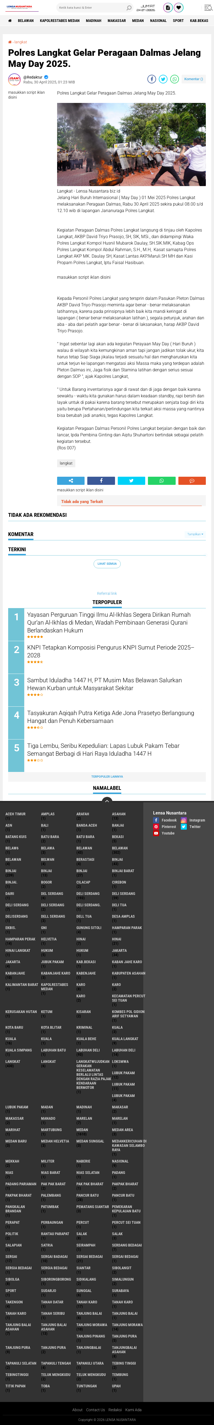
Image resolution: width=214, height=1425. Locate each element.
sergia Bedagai (18, 1268)
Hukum (82, 950)
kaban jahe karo (127, 962)
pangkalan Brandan (15, 1209)
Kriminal (84, 1027)
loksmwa (120, 1061)
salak (81, 1234)
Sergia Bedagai (54, 1268)
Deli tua (119, 905)
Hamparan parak (127, 928)
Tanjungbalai (88, 1347)
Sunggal (84, 1290)
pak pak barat (53, 1184)
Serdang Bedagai (127, 1245)
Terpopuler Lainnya (107, 776)
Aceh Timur (15, 814)
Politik (11, 1234)
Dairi (9, 893)
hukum (47, 950)
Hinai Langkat (17, 950)
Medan (138, 20)
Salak (117, 1234)
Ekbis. (10, 928)
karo (80, 984)
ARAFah (82, 814)
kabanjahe (15, 973)
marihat (12, 1130)
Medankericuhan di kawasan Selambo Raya (129, 1145)
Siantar (83, 1268)
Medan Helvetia (55, 1141)
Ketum (46, 1011)
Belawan (120, 848)
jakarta (119, 950)
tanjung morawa (91, 1325)
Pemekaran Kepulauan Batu (126, 1209)
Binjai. (11, 882)
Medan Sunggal (90, 1141)
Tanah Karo (15, 1313)
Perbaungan (52, 1222)
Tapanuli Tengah (56, 1363)
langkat (20, 42)
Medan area (122, 1130)
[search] (95, 7)
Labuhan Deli (123, 1050)
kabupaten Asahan (128, 973)
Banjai (118, 825)
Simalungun (123, 1279)
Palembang (51, 1195)
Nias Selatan (88, 1172)
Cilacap (83, 882)
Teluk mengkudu (91, 1374)
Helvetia (49, 939)
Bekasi (118, 837)
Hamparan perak (20, 939)
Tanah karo (122, 1302)
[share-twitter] (163, 79)
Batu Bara (85, 837)
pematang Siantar (92, 1207)
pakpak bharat (125, 1184)
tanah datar (52, 1302)
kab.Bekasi (199, 20)
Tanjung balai (125, 1313)
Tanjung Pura (53, 1347)
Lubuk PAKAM (16, 1107)
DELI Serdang (17, 905)
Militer (47, 1161)
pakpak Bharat (18, 1195)
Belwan (47, 859)
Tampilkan (195, 534)
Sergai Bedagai (125, 1256)
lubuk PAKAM (123, 1084)
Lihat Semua (107, 564)
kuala (117, 1027)
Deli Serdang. (88, 905)
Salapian (13, 1245)
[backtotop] (107, 802)
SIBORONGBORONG (56, 1279)
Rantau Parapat (55, 1234)
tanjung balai (89, 1313)
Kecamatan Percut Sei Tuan (128, 998)
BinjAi (46, 871)
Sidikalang (86, 1279)
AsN (8, 825)
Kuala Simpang (18, 1050)
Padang (118, 1172)
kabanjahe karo (55, 973)
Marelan (120, 1118)
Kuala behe (86, 1039)
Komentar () (193, 79)
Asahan (119, 814)
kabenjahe (86, 973)
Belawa (47, 848)
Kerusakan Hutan (21, 1011)
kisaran (83, 1011)
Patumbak (50, 1207)
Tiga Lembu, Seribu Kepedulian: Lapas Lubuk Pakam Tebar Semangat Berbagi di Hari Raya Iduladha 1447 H (103, 749)
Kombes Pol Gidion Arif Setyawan (128, 1013)
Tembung (120, 1374)
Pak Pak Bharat (90, 1184)
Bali (44, 825)
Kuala (10, 1039)
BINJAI (81, 871)
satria (47, 1245)
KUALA (46, 1039)
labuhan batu (53, 1050)
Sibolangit (122, 1268)
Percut (82, 1222)
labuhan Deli (88, 1050)
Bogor (46, 882)
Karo (116, 984)
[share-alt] (71, 481)
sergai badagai (54, 1256)
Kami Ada (133, 1410)
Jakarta (12, 962)
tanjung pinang (90, 1336)
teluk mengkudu (55, 1374)
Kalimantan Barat (21, 984)
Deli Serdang (123, 893)
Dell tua (84, 916)
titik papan (15, 1386)
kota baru (14, 1027)
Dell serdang (53, 916)
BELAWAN (26, 20)
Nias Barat (50, 1172)
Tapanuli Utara (90, 1363)
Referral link (107, 593)
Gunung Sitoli (88, 928)
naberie (83, 1161)
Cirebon (119, 882)
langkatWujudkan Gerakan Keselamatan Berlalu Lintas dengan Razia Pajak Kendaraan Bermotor (93, 1074)
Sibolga (12, 1279)
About (77, 1410)
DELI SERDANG (52, 905)
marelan (84, 1118)
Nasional (158, 20)
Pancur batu (123, 1195)
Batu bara (50, 837)
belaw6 (11, 848)
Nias (9, 1172)
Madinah (93, 20)
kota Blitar (51, 1027)
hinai (81, 939)
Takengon (14, 1302)
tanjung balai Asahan (18, 1327)
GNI (44, 928)
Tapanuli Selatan (20, 1363)
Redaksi (115, 1410)
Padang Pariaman (20, 1184)
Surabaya (120, 1290)
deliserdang (16, 916)
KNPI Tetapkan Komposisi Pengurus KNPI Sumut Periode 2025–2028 (110, 651)
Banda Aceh (86, 825)
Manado (48, 1118)
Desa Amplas (123, 916)
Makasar (120, 1107)
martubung (51, 1130)
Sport (178, 20)
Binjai (10, 871)
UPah (116, 1386)
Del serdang (52, 893)
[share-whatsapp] (174, 79)
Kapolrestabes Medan (60, 20)
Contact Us (95, 1410)
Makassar (117, 20)
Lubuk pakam (123, 1095)
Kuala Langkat (125, 1039)
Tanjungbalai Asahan (124, 1349)
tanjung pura (124, 1336)
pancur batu (87, 1195)
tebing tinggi (124, 1363)
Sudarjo (48, 1290)
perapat (12, 1222)
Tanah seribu (53, 1313)
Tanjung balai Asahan (54, 1327)
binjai (117, 859)
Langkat (48, 1061)
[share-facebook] (151, 79)
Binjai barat (123, 871)
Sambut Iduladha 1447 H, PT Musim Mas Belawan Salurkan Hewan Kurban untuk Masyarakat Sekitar (104, 684)
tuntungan (86, 1386)
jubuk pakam (52, 962)
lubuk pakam (123, 1073)
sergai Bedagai (89, 1256)
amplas (48, 814)
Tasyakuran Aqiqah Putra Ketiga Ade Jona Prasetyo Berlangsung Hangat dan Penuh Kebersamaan (110, 717)
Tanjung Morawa (127, 1325)
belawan (84, 848)
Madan (47, 1107)
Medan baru (16, 1141)
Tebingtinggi (17, 1374)
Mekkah (12, 1161)
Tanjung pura (17, 1347)
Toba (45, 1386)
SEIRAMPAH (85, 1245)
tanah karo (86, 1302)
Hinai (116, 939)
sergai (11, 1256)
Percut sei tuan (126, 1222)
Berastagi (85, 859)
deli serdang (88, 893)
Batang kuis (16, 837)
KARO (80, 996)
